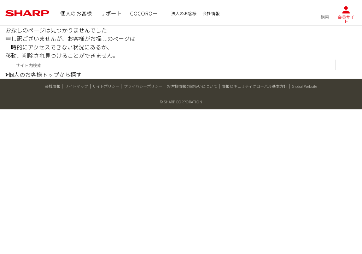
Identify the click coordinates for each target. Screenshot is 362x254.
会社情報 (52, 86)
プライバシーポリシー (143, 86)
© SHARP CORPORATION (181, 101)
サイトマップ (76, 86)
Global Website (304, 86)
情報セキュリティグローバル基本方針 (254, 86)
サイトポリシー (105, 86)
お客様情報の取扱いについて (192, 86)
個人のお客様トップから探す (43, 74)
